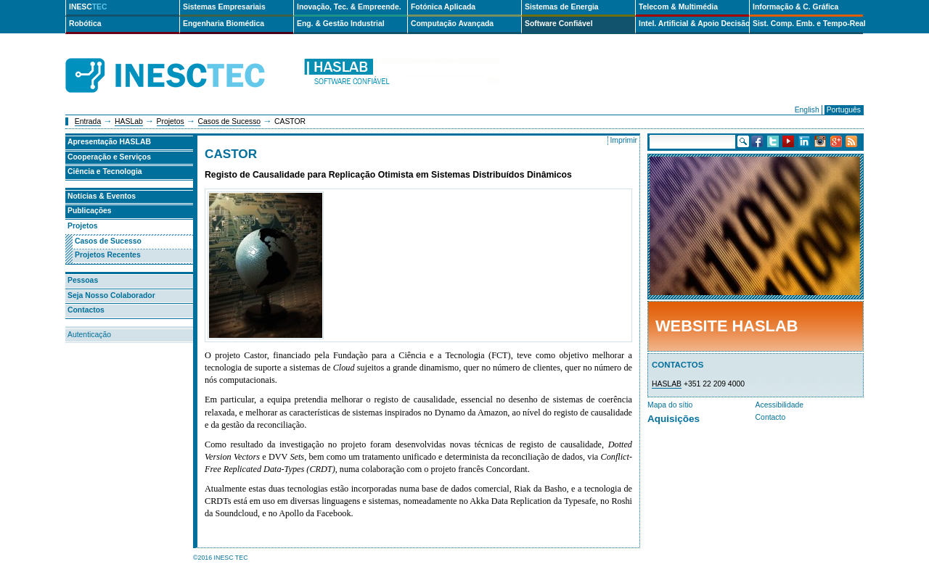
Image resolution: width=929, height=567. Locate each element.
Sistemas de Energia (562, 7)
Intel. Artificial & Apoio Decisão (694, 24)
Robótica (85, 24)
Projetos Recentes (108, 255)
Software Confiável (559, 24)
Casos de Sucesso (229, 121)
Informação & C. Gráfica (795, 7)
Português (844, 110)
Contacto (771, 417)
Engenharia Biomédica (223, 24)
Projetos (170, 121)
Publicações (89, 211)
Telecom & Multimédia (678, 7)
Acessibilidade (779, 405)
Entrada (88, 121)
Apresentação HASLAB (109, 142)
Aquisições (673, 418)
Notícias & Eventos (101, 196)
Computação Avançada (452, 24)
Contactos (86, 310)
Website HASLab (726, 326)
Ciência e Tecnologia (104, 171)
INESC (88, 7)
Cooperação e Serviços (109, 157)
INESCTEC (181, 59)
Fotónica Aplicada (443, 7)
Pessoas (82, 280)
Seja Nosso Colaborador (111, 295)
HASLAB (667, 384)
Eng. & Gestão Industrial (341, 24)
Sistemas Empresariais (224, 7)
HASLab (129, 121)
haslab (401, 76)
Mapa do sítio (669, 405)
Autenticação (89, 335)
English (807, 110)
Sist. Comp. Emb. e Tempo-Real (808, 24)
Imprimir (623, 140)
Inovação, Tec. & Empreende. (349, 7)
